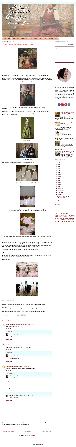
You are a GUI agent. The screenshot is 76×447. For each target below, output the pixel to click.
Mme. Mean (8, 386)
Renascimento (58, 219)
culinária (59, 211)
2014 (57, 184)
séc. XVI (67, 219)
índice (72, 215)
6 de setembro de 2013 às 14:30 (26, 324)
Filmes (45, 38)
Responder (8, 328)
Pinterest (4, 305)
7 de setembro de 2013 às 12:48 (25, 375)
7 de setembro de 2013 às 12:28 (25, 334)
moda (60, 216)
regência (71, 218)
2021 (57, 170)
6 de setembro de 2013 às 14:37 (27, 344)
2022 (57, 168)
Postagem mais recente (8, 431)
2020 (57, 172)
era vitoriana (11, 317)
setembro (60, 194)
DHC (67, 211)
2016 (57, 180)
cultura (63, 211)
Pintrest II (4, 307)
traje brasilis (71, 221)
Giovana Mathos (10, 366)
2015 (57, 182)
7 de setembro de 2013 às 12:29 (25, 355)
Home (5, 38)
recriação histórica (69, 216)
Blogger (41, 444)
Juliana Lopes (12, 334)
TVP (16, 317)
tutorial (56, 223)
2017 (57, 178)
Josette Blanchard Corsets (12, 324)
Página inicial (28, 431)
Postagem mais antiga (46, 431)
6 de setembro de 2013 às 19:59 (21, 366)
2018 (57, 176)
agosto (59, 200)
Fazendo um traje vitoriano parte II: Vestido (63, 197)
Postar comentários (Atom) (29, 435)
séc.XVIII (64, 221)
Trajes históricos (16, 38)
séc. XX (72, 219)
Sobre (9, 38)
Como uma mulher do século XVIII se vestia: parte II (67, 113)
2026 (57, 164)
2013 (57, 186)
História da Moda (24, 38)
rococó (63, 219)
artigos (56, 211)
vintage (64, 223)
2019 (57, 174)
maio (59, 202)
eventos (72, 213)
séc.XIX (57, 221)
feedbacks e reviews (59, 215)
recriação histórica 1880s (61, 218)
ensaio (70, 211)
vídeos (61, 223)
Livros (40, 38)
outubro (59, 192)
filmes (66, 215)
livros (56, 216)
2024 (57, 166)
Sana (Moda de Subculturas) (13, 344)
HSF (69, 215)
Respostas (9, 331)
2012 (57, 204)
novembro (60, 190)
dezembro (60, 188)
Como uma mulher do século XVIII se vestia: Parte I (67, 152)
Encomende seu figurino (53, 38)
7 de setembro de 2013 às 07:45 (19, 386)
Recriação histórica (33, 38)
